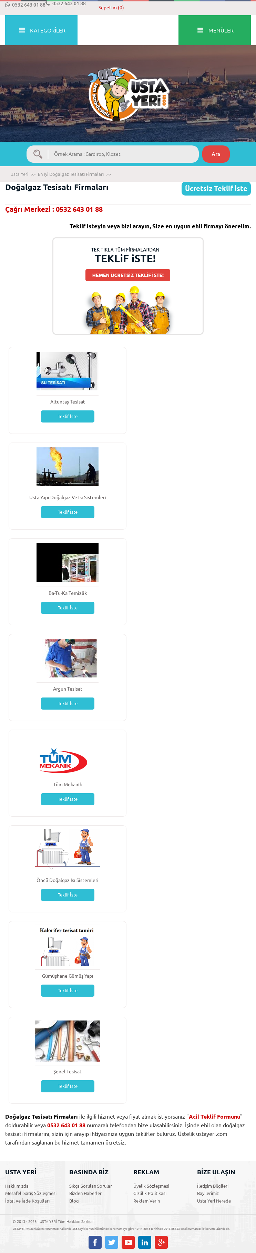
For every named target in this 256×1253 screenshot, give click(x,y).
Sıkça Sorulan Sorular (90, 1186)
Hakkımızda (17, 1186)
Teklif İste (68, 416)
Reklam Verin (146, 1200)
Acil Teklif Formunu (214, 1116)
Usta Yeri (19, 174)
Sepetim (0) (111, 7)
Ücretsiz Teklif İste (216, 188)
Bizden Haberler (85, 1193)
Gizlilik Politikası (149, 1193)
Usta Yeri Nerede (214, 1200)
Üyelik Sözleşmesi (151, 1186)
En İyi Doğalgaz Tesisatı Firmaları (71, 174)
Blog (74, 1200)
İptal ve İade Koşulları (27, 1200)
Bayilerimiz (208, 1193)
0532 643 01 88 (25, 5)
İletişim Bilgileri (212, 1186)
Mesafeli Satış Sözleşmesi (31, 1193)
